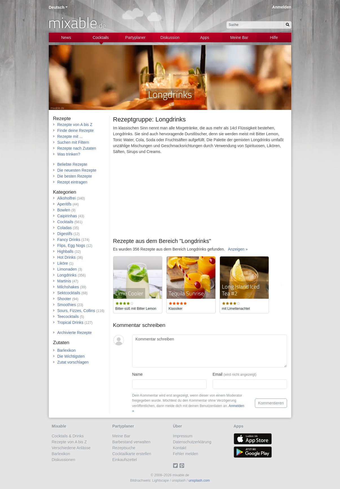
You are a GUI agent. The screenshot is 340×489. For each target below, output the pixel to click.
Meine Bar (239, 37)
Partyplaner (135, 37)
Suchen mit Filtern (73, 142)
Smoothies (66, 304)
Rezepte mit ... (70, 136)
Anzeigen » (238, 249)
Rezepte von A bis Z (74, 124)
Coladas (64, 227)
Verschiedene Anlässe (71, 448)
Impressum (183, 436)
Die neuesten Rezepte (76, 170)
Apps (204, 37)
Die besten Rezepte (74, 176)
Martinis (64, 281)
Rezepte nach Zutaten (76, 148)
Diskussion (170, 37)
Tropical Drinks (70, 322)
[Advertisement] (200, 198)
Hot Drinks (66, 257)
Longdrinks (67, 275)
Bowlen (63, 210)
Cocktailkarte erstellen (131, 454)
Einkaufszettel (124, 459)
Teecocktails (68, 316)
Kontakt (179, 448)
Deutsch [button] (56, 7)
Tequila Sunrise (186, 293)
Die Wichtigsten (71, 356)
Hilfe (274, 37)
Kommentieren (271, 403)
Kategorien (64, 192)
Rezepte (62, 118)
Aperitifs (64, 204)
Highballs (65, 251)
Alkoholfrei (66, 198)
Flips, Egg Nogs (71, 245)
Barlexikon (66, 350)
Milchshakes (68, 287)
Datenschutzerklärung (192, 442)
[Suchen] (288, 25)
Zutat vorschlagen (73, 362)
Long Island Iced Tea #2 (240, 290)
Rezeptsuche (124, 448)
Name (137, 374)
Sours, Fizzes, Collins (76, 310)
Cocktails (101, 37)
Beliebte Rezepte (72, 164)
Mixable (59, 426)
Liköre (62, 263)
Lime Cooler (129, 293)
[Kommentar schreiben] (209, 351)
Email (234, 374)
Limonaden (67, 269)
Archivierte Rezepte (74, 332)
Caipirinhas (67, 216)
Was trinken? (68, 154)
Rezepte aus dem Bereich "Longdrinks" (162, 241)
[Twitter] (176, 465)
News (66, 37)
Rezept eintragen (72, 182)
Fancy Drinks (68, 239)
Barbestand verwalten (131, 442)
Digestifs (64, 233)
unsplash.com (199, 481)
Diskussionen (63, 459)
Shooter (64, 299)
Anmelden (281, 7)
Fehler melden (185, 454)
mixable (77, 23)
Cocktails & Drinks (68, 436)
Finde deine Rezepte (75, 130)
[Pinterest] (183, 465)
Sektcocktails (68, 293)
